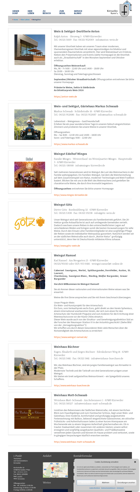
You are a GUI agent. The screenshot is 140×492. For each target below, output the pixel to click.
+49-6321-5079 (22, 472)
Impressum (120, 488)
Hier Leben (25, 19)
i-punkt (19, 476)
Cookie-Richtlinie (94, 488)
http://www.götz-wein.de (67, 245)
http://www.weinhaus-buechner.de (72, 385)
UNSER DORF (15, 12)
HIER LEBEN (31, 12)
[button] (135, 462)
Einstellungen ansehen (126, 482)
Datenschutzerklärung (108, 488)
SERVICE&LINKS (78, 12)
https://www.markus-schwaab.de (71, 144)
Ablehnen (105, 482)
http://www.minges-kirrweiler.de (70, 194)
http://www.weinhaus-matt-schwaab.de (74, 441)
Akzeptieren (86, 482)
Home (15, 19)
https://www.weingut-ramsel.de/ (71, 337)
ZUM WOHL (62, 12)
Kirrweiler (21, 478)
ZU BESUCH (47, 12)
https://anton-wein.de (65, 96)
